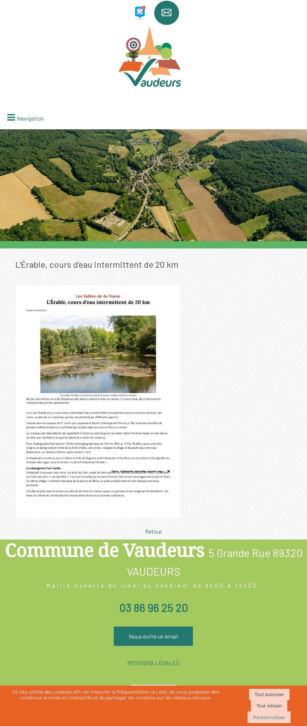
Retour (153, 531)
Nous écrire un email (153, 636)
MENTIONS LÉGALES (153, 662)
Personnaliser (269, 717)
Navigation (30, 118)
